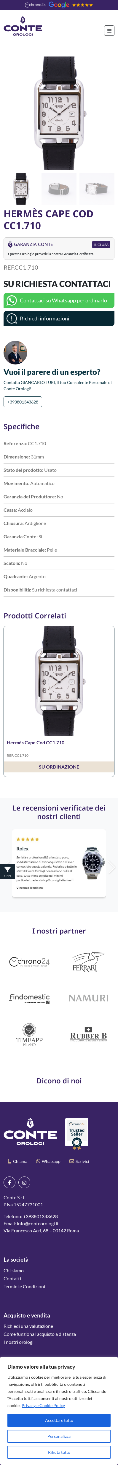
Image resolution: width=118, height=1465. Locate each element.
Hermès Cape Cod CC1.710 (35, 742)
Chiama (17, 1161)
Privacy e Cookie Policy (43, 1405)
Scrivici (79, 1161)
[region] (59, 1411)
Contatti (12, 1278)
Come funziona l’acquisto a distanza (40, 1334)
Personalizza (59, 1436)
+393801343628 (22, 401)
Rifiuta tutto (59, 1452)
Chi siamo (14, 1270)
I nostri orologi (19, 1342)
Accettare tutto (59, 1420)
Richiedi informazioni (44, 318)
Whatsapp (48, 1161)
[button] (107, 113)
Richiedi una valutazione (28, 1326)
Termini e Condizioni (24, 1286)
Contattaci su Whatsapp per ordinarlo (63, 300)
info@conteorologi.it (38, 1223)
